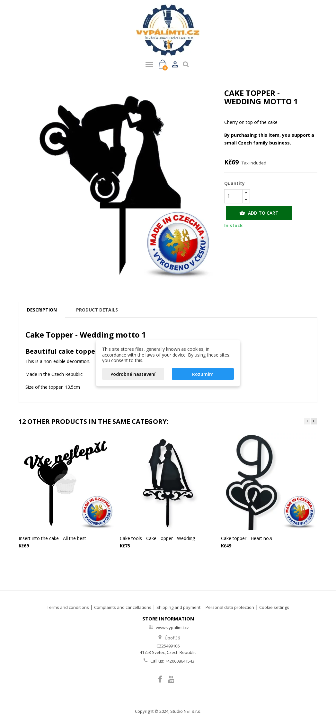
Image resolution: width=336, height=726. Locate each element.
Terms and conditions (68, 607)
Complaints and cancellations (122, 607)
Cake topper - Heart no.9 (246, 538)
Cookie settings (274, 607)
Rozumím (203, 374)
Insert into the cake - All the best (52, 538)
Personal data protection (230, 607)
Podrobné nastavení (133, 374)
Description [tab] (42, 310)
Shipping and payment (178, 607)
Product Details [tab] (97, 310)
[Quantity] (233, 196)
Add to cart (259, 213)
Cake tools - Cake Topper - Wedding (157, 538)
